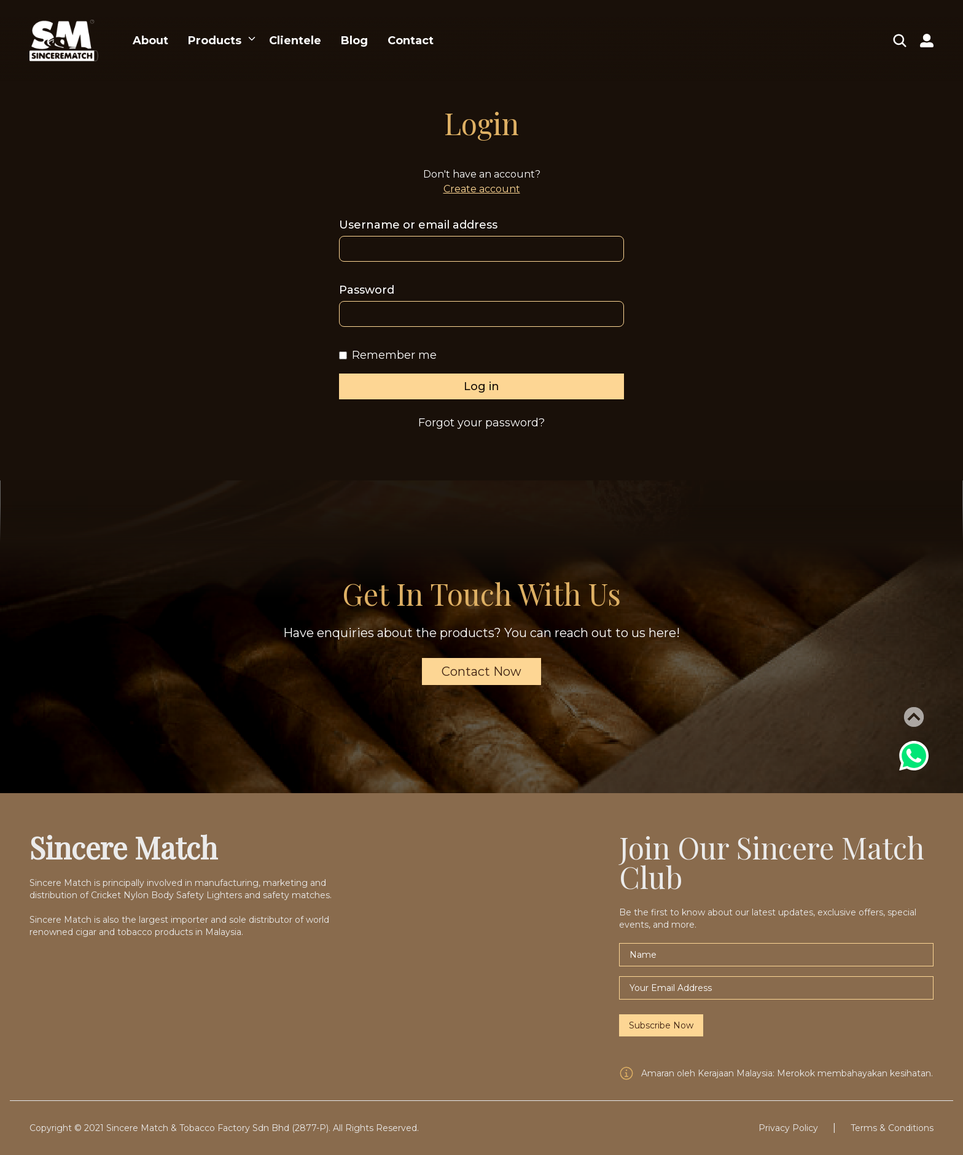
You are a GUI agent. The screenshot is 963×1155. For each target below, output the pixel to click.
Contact (411, 40)
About (150, 40)
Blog (354, 40)
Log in (481, 386)
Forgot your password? (481, 422)
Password (366, 290)
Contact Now (481, 671)
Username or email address (418, 225)
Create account (481, 189)
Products (214, 40)
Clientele (295, 40)
